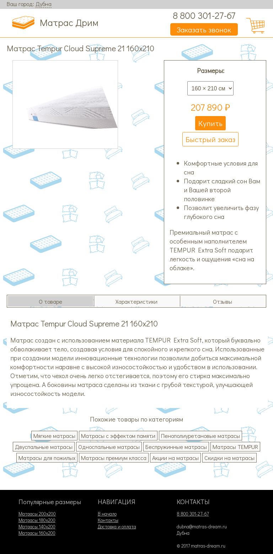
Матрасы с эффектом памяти (118, 435)
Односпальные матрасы (109, 446)
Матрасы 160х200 (36, 533)
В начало (107, 514)
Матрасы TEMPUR (235, 446)
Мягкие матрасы (54, 435)
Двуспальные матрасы (44, 446)
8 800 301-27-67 (204, 15)
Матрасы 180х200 (36, 520)
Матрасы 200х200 (37, 514)
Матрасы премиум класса (113, 457)
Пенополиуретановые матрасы (200, 435)
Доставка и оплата (117, 526)
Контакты (108, 520)
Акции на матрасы (175, 457)
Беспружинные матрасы (176, 446)
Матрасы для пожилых (46, 457)
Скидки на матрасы (229, 457)
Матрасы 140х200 (36, 526)
